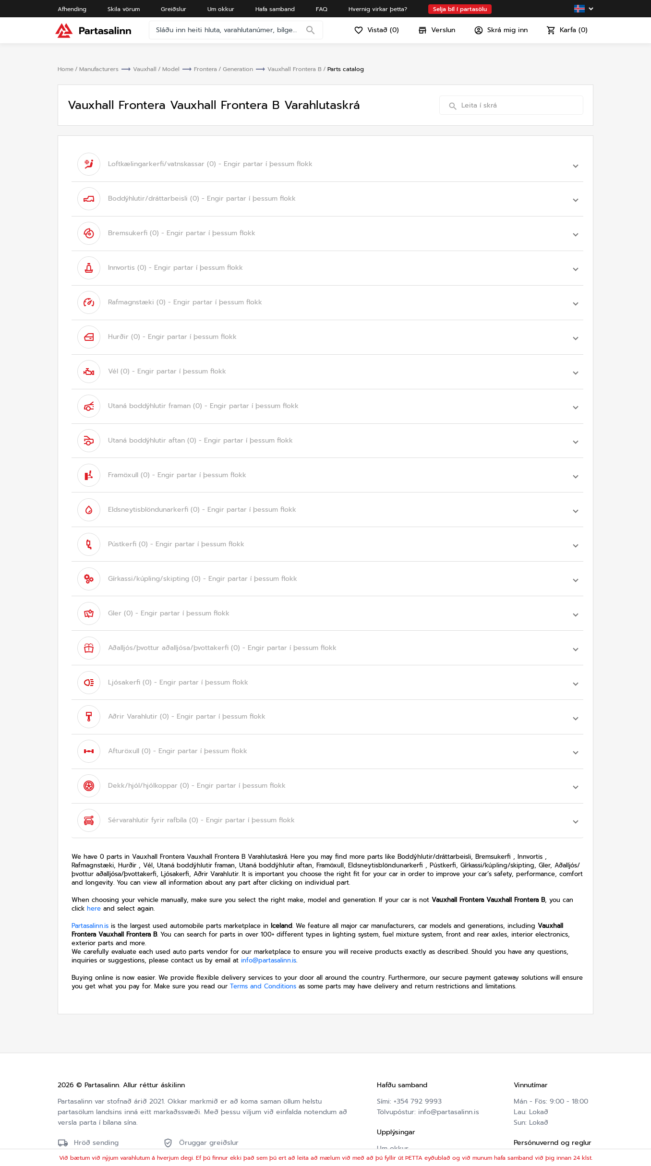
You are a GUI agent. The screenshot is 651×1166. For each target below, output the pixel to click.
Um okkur (393, 1082)
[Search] (313, 36)
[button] (327, 162)
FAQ (383, 1103)
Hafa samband (400, 1092)
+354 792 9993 (418, 1035)
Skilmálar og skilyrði (546, 1092)
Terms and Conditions (263, 919)
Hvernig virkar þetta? (411, 1113)
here (94, 841)
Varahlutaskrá (398, 1124)
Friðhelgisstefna (540, 1103)
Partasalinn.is (90, 859)
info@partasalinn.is (268, 893)
